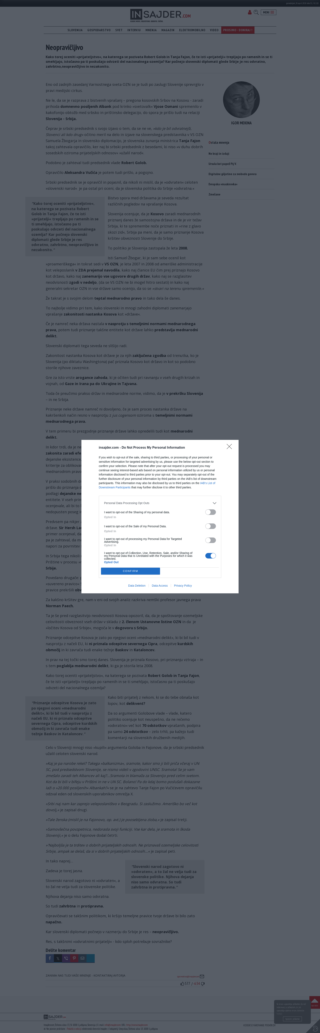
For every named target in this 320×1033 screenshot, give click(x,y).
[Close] (230, 448)
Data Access (160, 585)
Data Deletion (137, 585)
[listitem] (160, 503)
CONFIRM (130, 571)
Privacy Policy (183, 585)
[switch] (210, 512)
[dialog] (160, 516)
